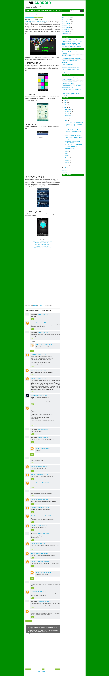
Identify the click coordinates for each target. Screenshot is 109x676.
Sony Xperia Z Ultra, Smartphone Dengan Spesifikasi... (74, 125)
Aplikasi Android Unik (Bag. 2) (43, 244)
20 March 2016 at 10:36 (43, 582)
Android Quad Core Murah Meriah (74, 122)
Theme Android (66, 29)
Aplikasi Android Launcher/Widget (43, 247)
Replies (33, 341)
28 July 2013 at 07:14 (43, 429)
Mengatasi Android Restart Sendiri (71, 67)
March (67, 158)
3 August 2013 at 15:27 (43, 458)
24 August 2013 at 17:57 (42, 466)
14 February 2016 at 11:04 (46, 572)
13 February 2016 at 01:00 (42, 561)
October (67, 113)
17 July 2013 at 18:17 (41, 378)
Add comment (28, 620)
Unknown (33, 322)
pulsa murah (34, 458)
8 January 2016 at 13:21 (42, 543)
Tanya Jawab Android (67, 64)
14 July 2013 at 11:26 (43, 314)
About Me (64, 172)
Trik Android (65, 33)
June (66, 151)
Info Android (65, 25)
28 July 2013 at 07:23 (43, 437)
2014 (65, 105)
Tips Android (65, 31)
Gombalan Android (70, 148)
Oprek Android (66, 27)
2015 (65, 102)
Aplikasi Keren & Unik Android (73, 135)
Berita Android (66, 19)
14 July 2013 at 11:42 (43, 332)
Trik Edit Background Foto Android (71, 44)
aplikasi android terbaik (37, 491)
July (66, 120)
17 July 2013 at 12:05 (41, 354)
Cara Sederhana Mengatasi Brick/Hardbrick (72, 141)
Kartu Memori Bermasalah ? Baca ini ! (72, 46)
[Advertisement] (43, 162)
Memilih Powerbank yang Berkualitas (72, 41)
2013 (65, 107)
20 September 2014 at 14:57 (43, 507)
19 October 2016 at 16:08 (42, 611)
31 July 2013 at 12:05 (45, 448)
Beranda (64, 170)
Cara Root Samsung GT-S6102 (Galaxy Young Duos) (73, 145)
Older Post (57, 669)
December (68, 109)
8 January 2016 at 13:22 (42, 553)
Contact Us (58, 10)
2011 (65, 167)
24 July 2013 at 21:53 (42, 395)
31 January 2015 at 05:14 (43, 533)
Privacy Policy (35, 10)
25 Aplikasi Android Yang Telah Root (71, 72)
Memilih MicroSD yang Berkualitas (71, 43)
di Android (44, 21)
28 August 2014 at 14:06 (42, 499)
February (67, 160)
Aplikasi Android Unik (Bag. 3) (43, 246)
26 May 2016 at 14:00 (41, 591)
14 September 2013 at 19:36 (41, 474)
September (68, 115)
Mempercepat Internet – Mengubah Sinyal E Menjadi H (71, 78)
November (68, 111)
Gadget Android (66, 21)
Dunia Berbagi (34, 515)
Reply (32, 319)
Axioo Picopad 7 (66, 55)
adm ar (33, 408)
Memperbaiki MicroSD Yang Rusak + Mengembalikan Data (72, 86)
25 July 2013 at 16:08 (40, 408)
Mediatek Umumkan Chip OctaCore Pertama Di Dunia (73, 128)
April (66, 155)
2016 (65, 100)
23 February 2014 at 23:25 (42, 482)
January (67, 162)
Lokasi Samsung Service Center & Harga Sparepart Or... (74, 138)
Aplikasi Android (29, 17)
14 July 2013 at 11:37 (41, 322)
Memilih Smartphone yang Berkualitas (72, 39)
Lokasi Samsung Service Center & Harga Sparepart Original (71, 94)
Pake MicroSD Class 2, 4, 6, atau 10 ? (72, 58)
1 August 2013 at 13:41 (46, 344)
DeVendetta (34, 395)
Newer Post (28, 669)
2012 (65, 165)
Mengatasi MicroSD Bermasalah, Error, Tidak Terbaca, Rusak (72, 82)
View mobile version (43, 671)
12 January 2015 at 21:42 (42, 525)
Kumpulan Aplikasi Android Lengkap (42, 241)
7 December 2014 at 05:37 (45, 515)
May (66, 153)
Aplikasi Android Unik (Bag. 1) (43, 242)
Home (27, 10)
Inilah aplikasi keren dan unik (33, 21)
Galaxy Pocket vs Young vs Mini (70, 69)
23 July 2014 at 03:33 (48, 491)
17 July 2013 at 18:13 (41, 370)
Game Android (66, 23)
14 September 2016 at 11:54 (44, 601)
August (67, 118)
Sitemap (51, 10)
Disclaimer (44, 10)
